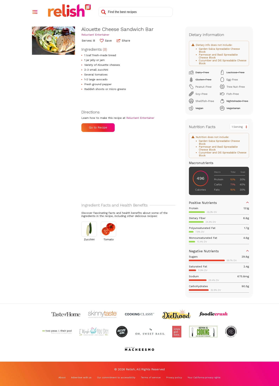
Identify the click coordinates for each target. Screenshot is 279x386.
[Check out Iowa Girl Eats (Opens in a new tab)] (176, 331)
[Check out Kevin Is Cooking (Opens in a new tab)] (203, 331)
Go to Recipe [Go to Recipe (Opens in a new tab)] (98, 127)
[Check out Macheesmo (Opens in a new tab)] (139, 349)
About (62, 377)
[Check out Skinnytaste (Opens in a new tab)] (102, 314)
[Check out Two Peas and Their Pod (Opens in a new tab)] (56, 331)
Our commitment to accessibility (116, 377)
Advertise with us (81, 377)
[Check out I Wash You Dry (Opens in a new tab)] (93, 331)
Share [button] (123, 40)
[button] (35, 12)
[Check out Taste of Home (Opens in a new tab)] (65, 314)
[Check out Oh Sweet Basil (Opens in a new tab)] (149, 331)
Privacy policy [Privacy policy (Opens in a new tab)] (174, 377)
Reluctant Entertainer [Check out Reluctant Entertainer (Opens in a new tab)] (95, 34)
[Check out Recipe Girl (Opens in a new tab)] (122, 331)
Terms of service (151, 377)
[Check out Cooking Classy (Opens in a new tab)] (139, 314)
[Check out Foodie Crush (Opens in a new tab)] (213, 314)
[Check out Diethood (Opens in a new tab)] (176, 314)
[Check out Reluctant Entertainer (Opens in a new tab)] (231, 331)
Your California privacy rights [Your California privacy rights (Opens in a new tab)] (204, 377)
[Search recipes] (135, 12)
